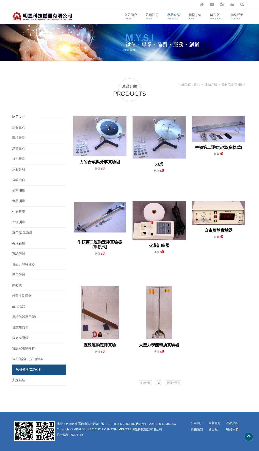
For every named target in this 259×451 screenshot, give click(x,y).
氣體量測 (18, 148)
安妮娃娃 (18, 380)
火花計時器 (159, 245)
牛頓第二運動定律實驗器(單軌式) (99, 244)
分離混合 (18, 180)
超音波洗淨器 (22, 295)
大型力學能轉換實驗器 (159, 345)
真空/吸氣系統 (22, 232)
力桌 (159, 164)
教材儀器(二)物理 (233, 84)
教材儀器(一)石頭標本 (28, 359)
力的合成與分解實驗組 (100, 162)
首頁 (197, 84)
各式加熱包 (20, 327)
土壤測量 (18, 222)
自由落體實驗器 (218, 230)
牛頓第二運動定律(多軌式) (218, 147)
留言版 (216, 16)
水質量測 (18, 127)
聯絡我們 (236, 16)
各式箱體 (18, 243)
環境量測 (18, 138)
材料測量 (18, 190)
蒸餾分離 (18, 169)
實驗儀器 (18, 253)
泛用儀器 (18, 274)
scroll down (129, 46)
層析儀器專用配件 (25, 317)
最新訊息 (152, 16)
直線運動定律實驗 (100, 345)
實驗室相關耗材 (23, 348)
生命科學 (18, 211)
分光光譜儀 (20, 338)
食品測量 (18, 201)
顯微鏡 (17, 285)
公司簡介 (130, 16)
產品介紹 (173, 16)
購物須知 (195, 16)
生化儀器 (18, 306)
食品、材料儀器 (23, 264)
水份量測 (18, 159)
